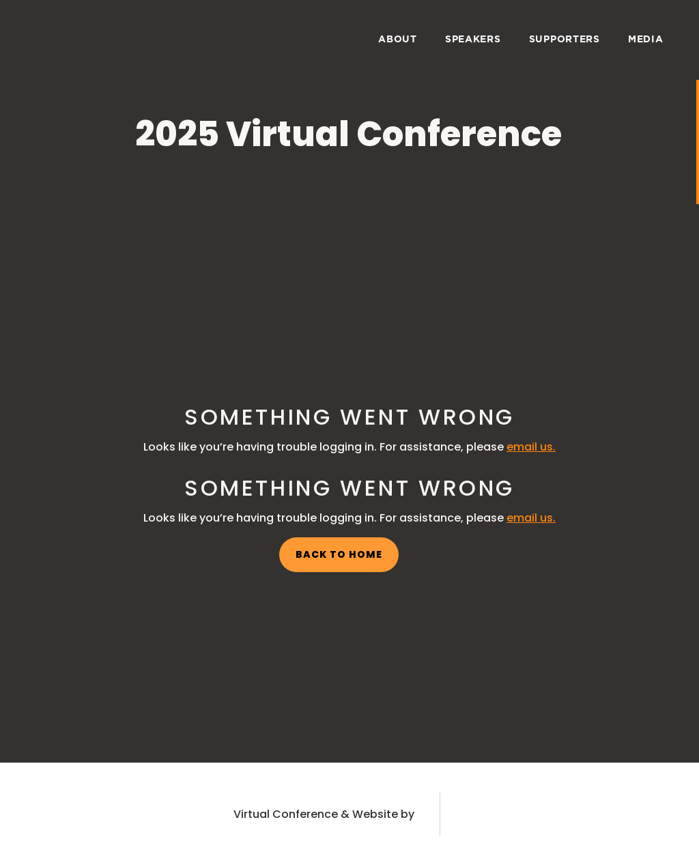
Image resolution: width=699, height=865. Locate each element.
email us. (531, 447)
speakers (473, 39)
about (397, 39)
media (646, 39)
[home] (60, 37)
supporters (564, 39)
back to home (339, 554)
